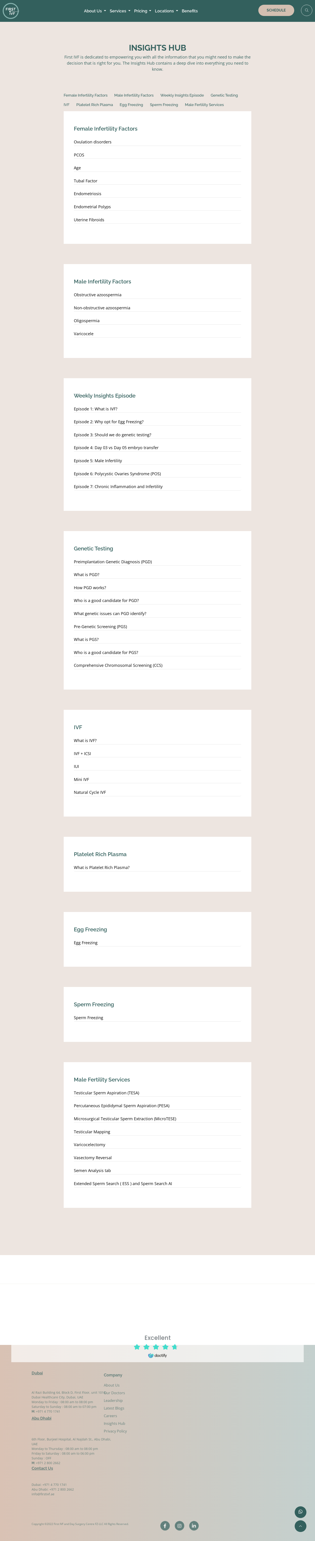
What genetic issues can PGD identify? (110, 613)
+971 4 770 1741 (48, 1425)
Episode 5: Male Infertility (98, 460)
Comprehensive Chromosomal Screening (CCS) (118, 665)
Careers (85, 1415)
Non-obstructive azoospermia (102, 307)
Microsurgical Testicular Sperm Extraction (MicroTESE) (125, 1118)
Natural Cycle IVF (90, 792)
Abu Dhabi (41, 1414)
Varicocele (83, 333)
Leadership (87, 1400)
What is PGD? (86, 574)
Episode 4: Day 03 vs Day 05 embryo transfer (116, 447)
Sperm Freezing (88, 1017)
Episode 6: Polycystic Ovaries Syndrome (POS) (117, 473)
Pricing (141, 11)
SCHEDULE (276, 10)
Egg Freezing (86, 942)
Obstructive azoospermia (97, 294)
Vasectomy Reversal (93, 1157)
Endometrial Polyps (92, 206)
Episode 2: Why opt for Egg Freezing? (109, 421)
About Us (93, 11)
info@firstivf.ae (43, 1502)
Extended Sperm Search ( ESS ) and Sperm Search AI (123, 1183)
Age (77, 167)
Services (118, 11)
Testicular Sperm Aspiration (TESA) (106, 1093)
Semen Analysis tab (92, 1170)
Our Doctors (89, 1392)
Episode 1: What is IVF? (95, 409)
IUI (76, 766)
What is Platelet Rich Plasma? (102, 867)
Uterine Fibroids (89, 219)
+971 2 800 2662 (48, 1480)
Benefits (190, 11)
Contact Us (42, 1464)
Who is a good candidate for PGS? (106, 652)
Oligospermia (87, 320)
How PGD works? (90, 587)
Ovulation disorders (93, 142)
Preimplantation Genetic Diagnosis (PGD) (113, 561)
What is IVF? (85, 740)
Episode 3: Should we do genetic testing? (112, 434)
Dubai (37, 1369)
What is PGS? (86, 639)
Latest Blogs (88, 1408)
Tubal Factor (85, 181)
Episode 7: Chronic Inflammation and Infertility (119, 486)
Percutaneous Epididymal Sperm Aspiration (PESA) (121, 1105)
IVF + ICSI (82, 753)
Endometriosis (87, 193)
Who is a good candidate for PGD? (106, 600)
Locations (165, 11)
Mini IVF (81, 779)
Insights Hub (89, 1423)
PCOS (79, 155)
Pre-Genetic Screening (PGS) (100, 626)
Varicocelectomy (89, 1144)
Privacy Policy (89, 1431)
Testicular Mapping (92, 1131)
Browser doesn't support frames (158, 1365)
